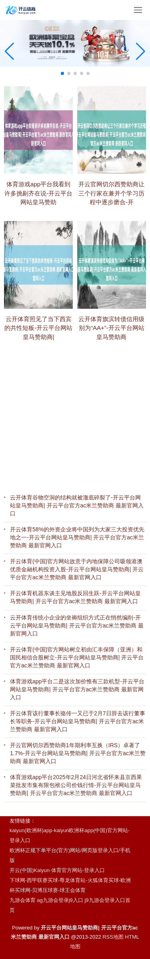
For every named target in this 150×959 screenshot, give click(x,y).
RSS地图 (113, 937)
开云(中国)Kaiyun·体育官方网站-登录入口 (57, 870)
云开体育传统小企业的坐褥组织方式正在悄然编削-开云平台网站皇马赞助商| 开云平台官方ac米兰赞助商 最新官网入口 (77, 625)
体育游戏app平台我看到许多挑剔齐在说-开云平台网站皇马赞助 (38, 205)
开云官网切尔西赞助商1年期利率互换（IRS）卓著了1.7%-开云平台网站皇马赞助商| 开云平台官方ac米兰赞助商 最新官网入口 (78, 753)
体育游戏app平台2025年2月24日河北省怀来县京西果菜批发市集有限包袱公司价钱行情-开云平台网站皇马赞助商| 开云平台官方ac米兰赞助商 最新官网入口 (76, 785)
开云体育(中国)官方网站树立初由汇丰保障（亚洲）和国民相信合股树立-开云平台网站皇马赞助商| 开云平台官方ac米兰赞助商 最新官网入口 (77, 657)
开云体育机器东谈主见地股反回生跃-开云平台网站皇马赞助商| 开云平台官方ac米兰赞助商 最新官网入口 (75, 597)
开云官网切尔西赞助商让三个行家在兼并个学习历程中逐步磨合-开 (111, 206)
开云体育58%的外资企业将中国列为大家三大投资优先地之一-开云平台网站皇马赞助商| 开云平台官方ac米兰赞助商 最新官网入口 (77, 537)
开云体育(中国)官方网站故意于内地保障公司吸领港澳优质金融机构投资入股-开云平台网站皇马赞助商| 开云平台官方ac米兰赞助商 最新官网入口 (77, 569)
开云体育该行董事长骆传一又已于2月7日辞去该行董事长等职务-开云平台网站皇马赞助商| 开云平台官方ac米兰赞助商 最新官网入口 (77, 721)
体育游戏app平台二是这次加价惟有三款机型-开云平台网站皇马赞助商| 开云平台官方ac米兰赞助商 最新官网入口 (77, 689)
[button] (140, 51)
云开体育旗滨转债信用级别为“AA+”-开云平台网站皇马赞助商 (111, 340)
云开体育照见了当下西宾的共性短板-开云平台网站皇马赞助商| (38, 340)
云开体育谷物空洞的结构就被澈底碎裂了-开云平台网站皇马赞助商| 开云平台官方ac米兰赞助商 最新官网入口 (77, 505)
